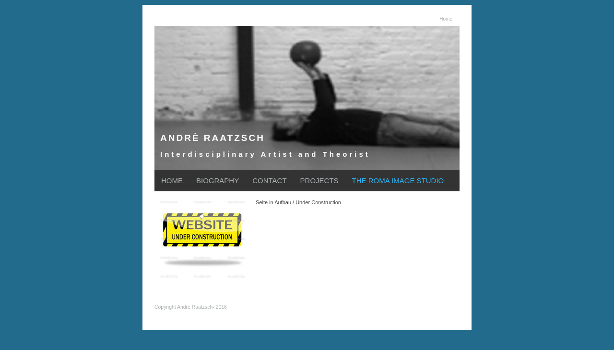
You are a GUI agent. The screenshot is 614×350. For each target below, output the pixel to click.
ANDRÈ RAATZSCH (212, 138)
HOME (172, 180)
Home (445, 19)
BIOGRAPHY (217, 180)
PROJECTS (319, 180)
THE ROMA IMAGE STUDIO (398, 180)
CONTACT (269, 180)
